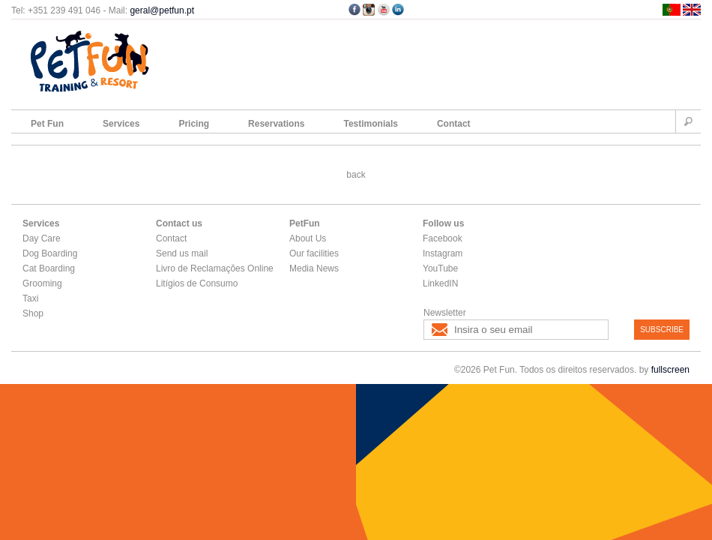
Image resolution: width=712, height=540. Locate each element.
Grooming (42, 283)
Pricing (193, 123)
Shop (32, 313)
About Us (307, 238)
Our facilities (314, 253)
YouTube (440, 268)
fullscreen (670, 369)
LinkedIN (440, 283)
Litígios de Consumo (197, 283)
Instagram (442, 253)
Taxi (30, 298)
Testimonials (370, 123)
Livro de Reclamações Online (215, 268)
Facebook (442, 238)
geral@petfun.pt (162, 10)
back (355, 175)
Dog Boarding (49, 253)
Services (121, 123)
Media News (314, 268)
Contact (454, 123)
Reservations (276, 123)
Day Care (41, 238)
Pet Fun (47, 123)
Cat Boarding (48, 268)
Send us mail (182, 253)
